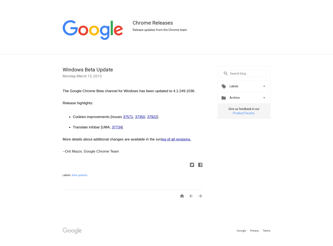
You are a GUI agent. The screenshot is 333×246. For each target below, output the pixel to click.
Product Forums (243, 113)
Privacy (254, 230)
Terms (266, 230)
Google (242, 230)
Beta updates (79, 175)
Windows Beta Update (88, 70)
